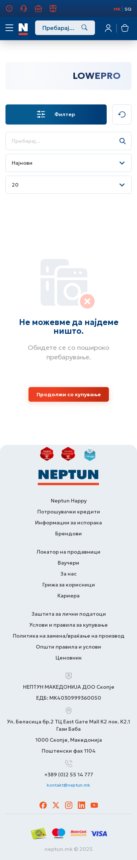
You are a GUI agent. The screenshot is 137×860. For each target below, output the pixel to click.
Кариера (42, 11)
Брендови (68, 533)
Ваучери (68, 562)
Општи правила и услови (68, 646)
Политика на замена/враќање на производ (69, 635)
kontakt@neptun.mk (68, 785)
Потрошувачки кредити (68, 511)
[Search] (84, 28)
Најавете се (108, 28)
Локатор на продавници (68, 552)
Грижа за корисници (28, 11)
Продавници (57, 11)
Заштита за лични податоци (68, 614)
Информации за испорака (68, 522)
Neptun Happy (69, 500)
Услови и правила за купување (68, 625)
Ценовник (69, 657)
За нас (11, 11)
